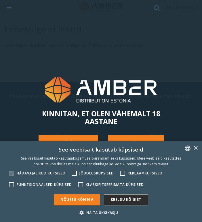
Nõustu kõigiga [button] (76, 199)
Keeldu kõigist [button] (126, 199)
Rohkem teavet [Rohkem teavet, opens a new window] (155, 164)
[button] (101, 212)
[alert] (101, 181)
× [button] (195, 148)
